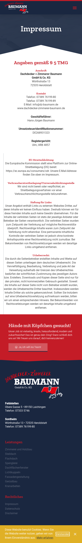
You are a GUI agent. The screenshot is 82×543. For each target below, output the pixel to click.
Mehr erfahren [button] (45, 537)
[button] (74, 8)
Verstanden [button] (62, 534)
